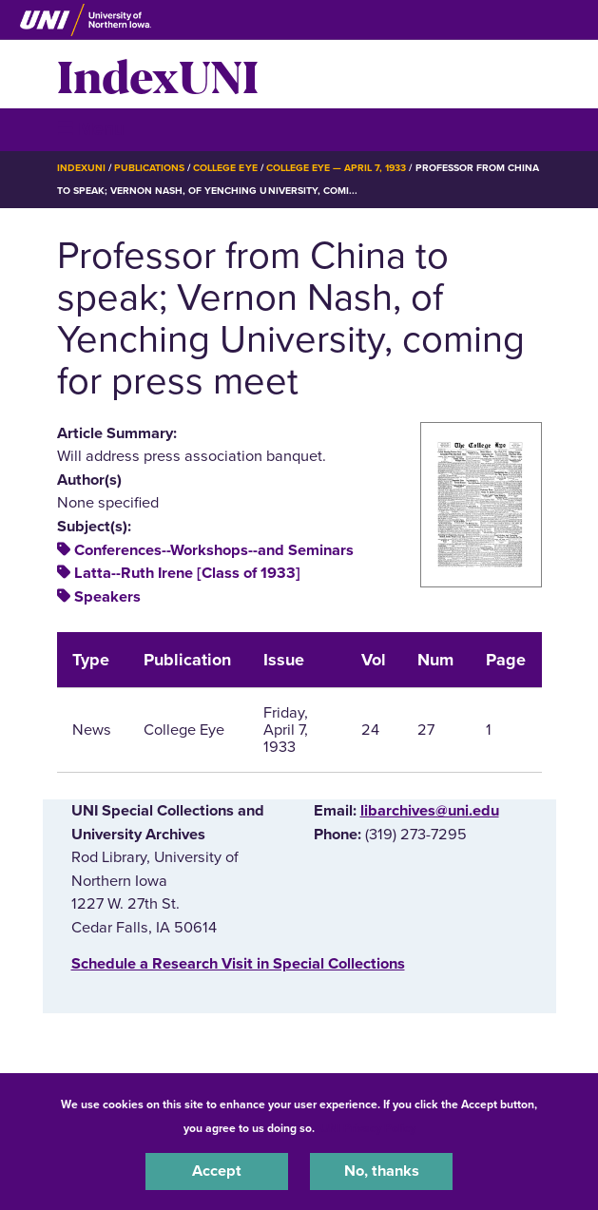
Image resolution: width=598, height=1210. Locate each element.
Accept (216, 1171)
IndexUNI (158, 74)
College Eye (225, 168)
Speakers (107, 596)
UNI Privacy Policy (367, 1128)
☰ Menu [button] (91, 129)
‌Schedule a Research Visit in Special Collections (238, 963)
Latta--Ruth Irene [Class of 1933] (187, 573)
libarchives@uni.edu (429, 810)
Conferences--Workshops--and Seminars (214, 550)
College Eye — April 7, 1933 (336, 168)
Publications (149, 168)
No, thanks (381, 1171)
